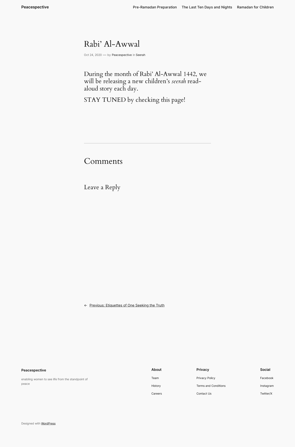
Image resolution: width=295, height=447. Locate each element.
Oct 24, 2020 (93, 55)
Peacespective (35, 7)
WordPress (48, 423)
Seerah (140, 55)
